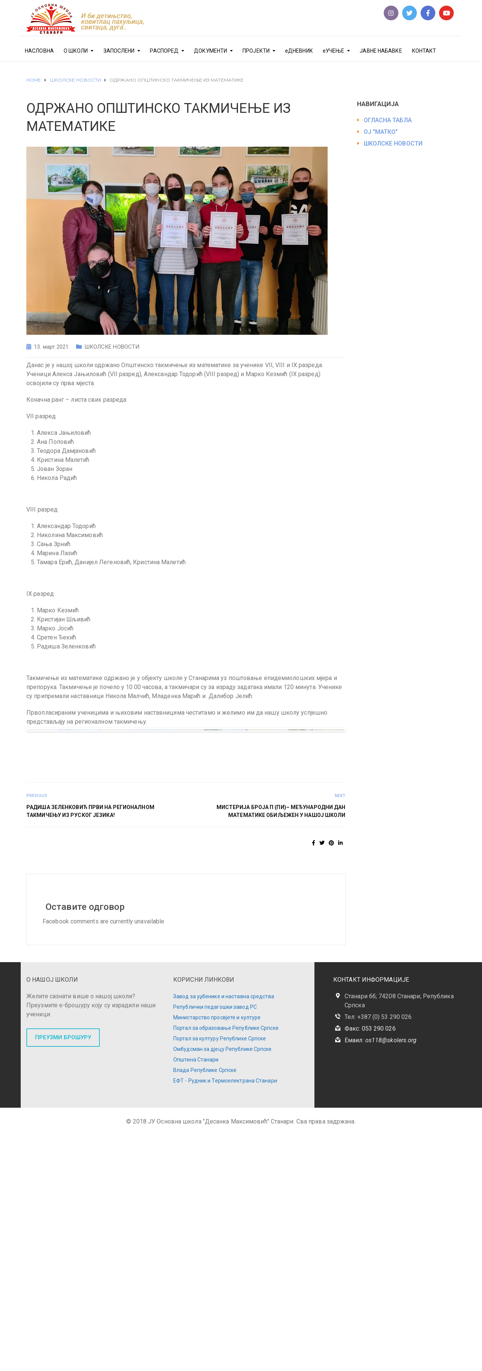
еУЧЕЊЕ (334, 51)
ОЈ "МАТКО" (381, 131)
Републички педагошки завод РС (215, 1243)
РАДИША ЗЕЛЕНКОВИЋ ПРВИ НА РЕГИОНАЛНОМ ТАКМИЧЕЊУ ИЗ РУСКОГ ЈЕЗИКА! (90, 1048)
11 (225, 974)
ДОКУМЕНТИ (210, 51)
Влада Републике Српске (204, 1307)
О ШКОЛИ (76, 51)
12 (234, 974)
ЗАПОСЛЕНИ (119, 51)
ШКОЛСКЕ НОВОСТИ (112, 346)
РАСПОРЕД (164, 51)
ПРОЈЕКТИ (256, 51)
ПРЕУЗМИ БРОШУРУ (63, 1274)
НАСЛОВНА (39, 51)
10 (216, 974)
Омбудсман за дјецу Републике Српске (222, 1286)
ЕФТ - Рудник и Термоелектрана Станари (225, 1317)
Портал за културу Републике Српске (219, 1275)
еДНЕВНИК (299, 51)
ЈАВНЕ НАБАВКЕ (381, 51)
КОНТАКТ (424, 51)
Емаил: (380, 1276)
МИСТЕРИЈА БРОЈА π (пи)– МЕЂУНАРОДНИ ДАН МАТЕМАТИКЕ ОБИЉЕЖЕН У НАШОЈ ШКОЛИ (281, 1048)
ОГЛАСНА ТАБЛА (388, 120)
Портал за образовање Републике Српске (226, 1265)
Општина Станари (196, 1296)
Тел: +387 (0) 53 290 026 (378, 1253)
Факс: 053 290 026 (370, 1265)
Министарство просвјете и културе (217, 1254)
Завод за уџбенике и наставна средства (223, 1233)
